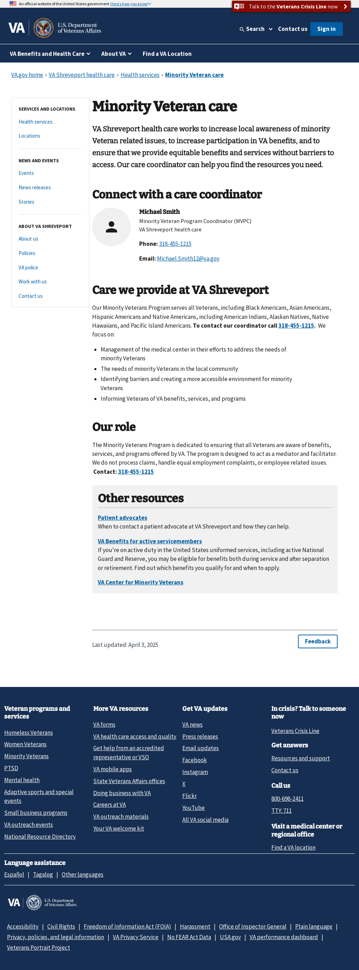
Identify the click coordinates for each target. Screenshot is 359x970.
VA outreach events (28, 824)
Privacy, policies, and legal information (55, 937)
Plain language (313, 926)
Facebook (194, 760)
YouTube (193, 808)
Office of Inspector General (252, 926)
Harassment (195, 926)
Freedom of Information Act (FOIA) (127, 926)
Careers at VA (109, 804)
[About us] (50, 239)
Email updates (200, 748)
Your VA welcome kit (118, 828)
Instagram (195, 772)
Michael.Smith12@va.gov (188, 258)
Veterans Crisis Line (295, 731)
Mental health (22, 780)
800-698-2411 (287, 798)
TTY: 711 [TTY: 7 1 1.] (281, 810)
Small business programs (35, 813)
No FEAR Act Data (189, 937)
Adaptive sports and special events (39, 796)
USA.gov (230, 937)
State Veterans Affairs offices (129, 781)
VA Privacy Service (135, 937)
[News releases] (50, 188)
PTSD (11, 768)
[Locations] (50, 136)
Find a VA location (293, 847)
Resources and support (300, 758)
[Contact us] (50, 296)
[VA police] (50, 268)
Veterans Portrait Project (38, 947)
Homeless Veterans (28, 732)
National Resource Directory (40, 836)
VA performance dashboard (284, 937)
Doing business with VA (122, 793)
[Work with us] (50, 282)
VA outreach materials (121, 816)
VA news (192, 724)
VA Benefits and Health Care (47, 54)
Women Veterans (25, 744)
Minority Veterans (26, 756)
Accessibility (23, 926)
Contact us (292, 29)
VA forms (104, 724)
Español (14, 874)
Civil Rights (61, 926)
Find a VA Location (167, 54)
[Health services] (50, 122)
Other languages (82, 874)
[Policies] (50, 253)
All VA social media (205, 820)
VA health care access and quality (134, 736)
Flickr (189, 796)
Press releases (200, 736)
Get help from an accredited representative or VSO (128, 752)
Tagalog (43, 874)
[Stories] (50, 202)
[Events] (50, 173)
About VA (113, 54)
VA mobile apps (112, 769)
